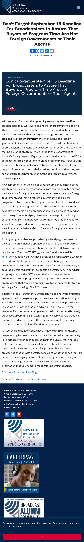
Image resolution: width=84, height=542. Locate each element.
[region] (42, 529)
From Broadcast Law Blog (23, 379)
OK (42, 537)
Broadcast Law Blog (25, 372)
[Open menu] (78, 7)
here (36, 143)
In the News (41, 379)
